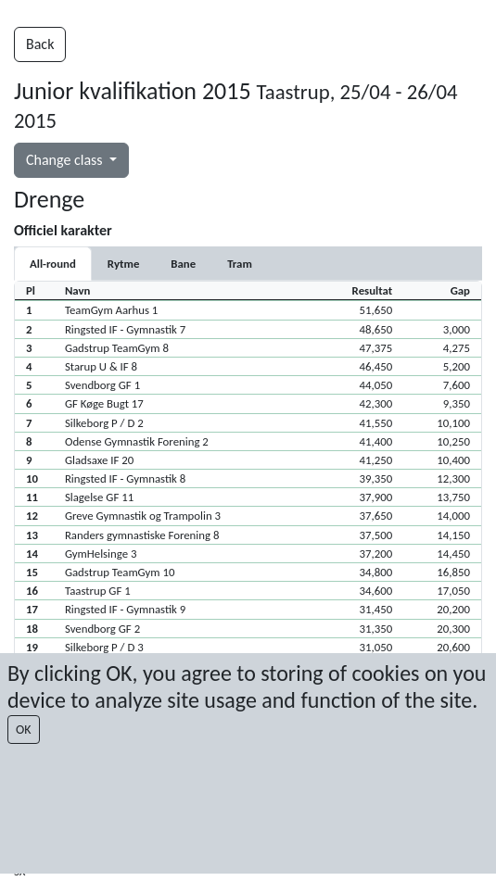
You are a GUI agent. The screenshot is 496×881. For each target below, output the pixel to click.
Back (40, 44)
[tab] (123, 263)
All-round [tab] (53, 264)
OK (24, 729)
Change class (66, 160)
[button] (248, 309)
